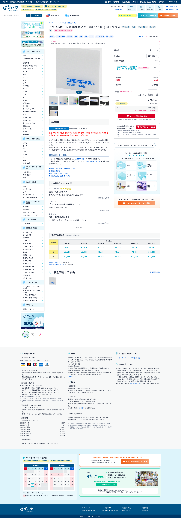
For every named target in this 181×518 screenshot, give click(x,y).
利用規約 (145, 508)
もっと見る (78, 227)
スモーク (26, 77)
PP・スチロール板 (29, 212)
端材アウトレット (28, 309)
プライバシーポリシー (88, 510)
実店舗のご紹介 (127, 508)
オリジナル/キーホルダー (31, 298)
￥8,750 (151, 247)
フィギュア (26, 241)
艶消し (52, 37)
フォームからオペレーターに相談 (136, 203)
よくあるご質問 (106, 508)
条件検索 (37, 15)
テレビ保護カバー (28, 266)
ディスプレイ (100, 37)
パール (25, 89)
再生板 (25, 132)
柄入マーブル (27, 120)
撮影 (76, 37)
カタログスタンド (28, 261)
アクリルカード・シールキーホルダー (32, 287)
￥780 (67, 247)
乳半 (24, 74)
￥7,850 (134, 252)
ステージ (26, 157)
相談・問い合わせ (168, 15)
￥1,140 (67, 252)
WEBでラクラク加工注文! (127, 15)
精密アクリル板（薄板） (30, 66)
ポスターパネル (28, 249)
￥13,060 (151, 252)
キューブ (26, 154)
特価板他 (26, 135)
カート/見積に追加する (137, 116)
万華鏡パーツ (27, 264)
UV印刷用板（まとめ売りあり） (31, 59)
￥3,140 (100, 252)
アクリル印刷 (27, 235)
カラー (25, 83)
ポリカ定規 (26, 275)
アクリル (69, 37)
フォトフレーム (28, 246)
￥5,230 (117, 252)
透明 (24, 56)
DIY (86, 37)
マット (25, 92)
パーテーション (28, 278)
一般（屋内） (27, 172)
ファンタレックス (28, 109)
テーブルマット (28, 243)
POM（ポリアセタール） (31, 215)
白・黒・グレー (28, 189)
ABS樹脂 (26, 209)
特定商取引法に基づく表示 (110, 510)
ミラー (25, 80)
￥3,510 (117, 247)
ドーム (25, 146)
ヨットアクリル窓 (28, 272)
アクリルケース (28, 232)
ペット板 (26, 207)
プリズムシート (28, 103)
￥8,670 (117, 257)
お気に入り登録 (152, 37)
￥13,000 (134, 257)
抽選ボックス (27, 255)
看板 (81, 37)
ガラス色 (26, 86)
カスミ (25, 100)
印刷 (111, 37)
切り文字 (26, 238)
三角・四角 (26, 163)
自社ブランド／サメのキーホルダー (31, 291)
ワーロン (26, 106)
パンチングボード (28, 195)
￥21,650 (151, 257)
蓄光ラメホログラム (29, 123)
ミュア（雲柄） (28, 117)
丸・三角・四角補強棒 (30, 198)
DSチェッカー (27, 126)
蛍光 (24, 97)
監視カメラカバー (28, 258)
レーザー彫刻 (60, 37)
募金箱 (25, 252)
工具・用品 (26, 224)
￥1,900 (84, 252)
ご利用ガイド (85, 508)
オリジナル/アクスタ (29, 295)
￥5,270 (134, 247)
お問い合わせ (112, 2)
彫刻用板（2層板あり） (30, 112)
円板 (24, 152)
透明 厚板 (26, 63)
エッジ (25, 94)
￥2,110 (100, 247)
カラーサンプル (28, 129)
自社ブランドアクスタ (30, 301)
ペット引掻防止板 (28, 269)
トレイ (91, 37)
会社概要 (145, 510)
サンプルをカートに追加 (146, 127)
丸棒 (24, 160)
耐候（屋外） (27, 175)
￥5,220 (100, 257)
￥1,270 (84, 247)
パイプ (25, 143)
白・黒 (25, 71)
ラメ (24, 114)
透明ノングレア (28, 69)
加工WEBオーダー (148, 15)
